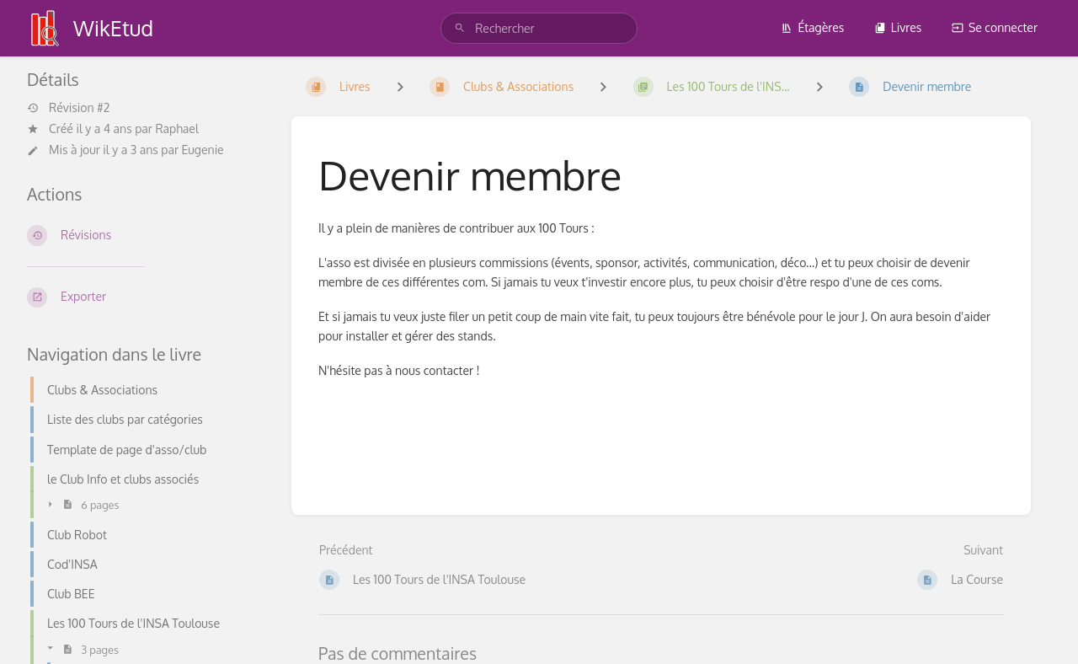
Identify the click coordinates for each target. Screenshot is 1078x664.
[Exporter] (145, 297)
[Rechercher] (460, 28)
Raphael (176, 128)
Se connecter (995, 27)
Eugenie (203, 149)
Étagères (812, 27)
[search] (539, 28)
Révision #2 (68, 108)
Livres (898, 27)
